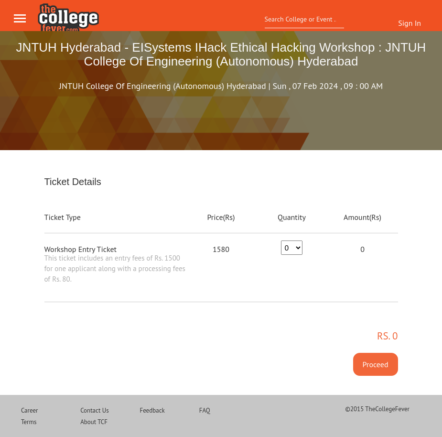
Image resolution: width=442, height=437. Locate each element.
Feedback (152, 410)
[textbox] (302, 19)
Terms (29, 422)
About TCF (94, 422)
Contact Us (94, 410)
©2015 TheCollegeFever (377, 409)
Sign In (409, 23)
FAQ (204, 410)
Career (29, 410)
